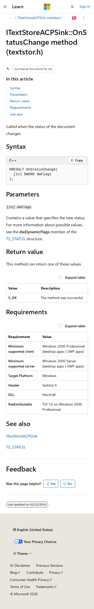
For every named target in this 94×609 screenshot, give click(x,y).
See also (16, 114)
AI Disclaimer (20, 565)
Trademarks (44, 586)
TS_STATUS (15, 238)
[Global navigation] (5, 6)
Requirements (20, 107)
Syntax (15, 88)
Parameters (18, 94)
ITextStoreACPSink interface (39, 17)
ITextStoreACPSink (21, 435)
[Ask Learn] (74, 18)
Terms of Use (20, 586)
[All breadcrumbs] (10, 18)
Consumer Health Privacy (29, 579)
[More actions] (83, 18)
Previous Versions (49, 565)
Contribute (35, 572)
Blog (13, 572)
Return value (19, 100)
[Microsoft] (47, 7)
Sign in (84, 6)
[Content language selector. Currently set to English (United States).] (33, 530)
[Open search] (72, 6)
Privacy (54, 572)
